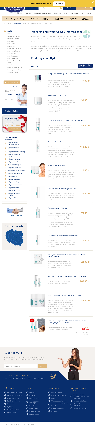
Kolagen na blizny (13, 182)
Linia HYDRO (49, 23)
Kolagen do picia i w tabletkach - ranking (14, 143)
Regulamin (32, 392)
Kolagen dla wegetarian (15, 173)
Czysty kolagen (12, 176)
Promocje (28, 13)
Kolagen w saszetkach (14, 167)
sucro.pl (32, 424)
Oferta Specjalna (45, 18)
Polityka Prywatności (35, 411)
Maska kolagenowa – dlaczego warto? (79, 404)
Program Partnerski (57, 408)
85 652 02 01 (13, 95)
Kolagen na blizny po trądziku (14, 194)
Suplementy (35, 19)
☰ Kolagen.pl (14, 7)
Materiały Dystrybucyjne (14, 67)
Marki (6, 19)
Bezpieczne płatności (13, 401)
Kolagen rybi (12, 198)
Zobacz (61, 79)
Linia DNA (10, 41)
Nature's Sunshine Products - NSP (16, 61)
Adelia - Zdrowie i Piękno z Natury (59, 404)
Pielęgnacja (23, 19)
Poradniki (32, 395)
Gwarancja (10, 404)
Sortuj (33, 66)
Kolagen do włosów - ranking (14, 155)
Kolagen (13, 19)
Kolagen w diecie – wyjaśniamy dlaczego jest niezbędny (81, 396)
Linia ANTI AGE (12, 43)
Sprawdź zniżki (14, 129)
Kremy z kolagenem (14, 179)
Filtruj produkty (85, 65)
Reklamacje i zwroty (13, 409)
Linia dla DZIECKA (12, 56)
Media (53, 398)
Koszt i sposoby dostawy (15, 398)
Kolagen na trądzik (13, 187)
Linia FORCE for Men (13, 51)
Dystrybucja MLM (56, 392)
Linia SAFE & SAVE (12, 58)
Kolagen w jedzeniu (14, 159)
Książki (9, 65)
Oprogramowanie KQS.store (13, 424)
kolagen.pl (17, 23)
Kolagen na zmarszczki (15, 185)
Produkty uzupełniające (14, 70)
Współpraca (74, 13)
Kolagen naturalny (13, 162)
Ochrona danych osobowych (34, 401)
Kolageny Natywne (13, 39)
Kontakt (89, 13)
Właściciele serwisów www (59, 401)
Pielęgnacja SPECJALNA (14, 48)
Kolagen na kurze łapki (80, 408)
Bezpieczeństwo (34, 398)
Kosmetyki (57, 13)
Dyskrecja (10, 406)
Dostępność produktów (14, 395)
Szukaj (61, 8)
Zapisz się (42, 366)
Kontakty (32, 405)
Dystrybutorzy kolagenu (58, 395)
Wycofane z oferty (12, 72)
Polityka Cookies (34, 414)
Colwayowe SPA (73, 18)
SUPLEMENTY (11, 53)
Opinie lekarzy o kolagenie (16, 170)
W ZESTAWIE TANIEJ (59, 18)
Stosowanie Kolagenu (14, 165)
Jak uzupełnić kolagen (80, 401)
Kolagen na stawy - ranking (16, 151)
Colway (9, 34)
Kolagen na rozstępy (14, 190)
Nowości (19, 13)
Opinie (66, 13)
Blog (82, 13)
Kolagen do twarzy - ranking (14, 148)
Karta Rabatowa (85, 18)
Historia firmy (11, 412)
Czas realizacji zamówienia (15, 392)
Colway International (36, 23)
